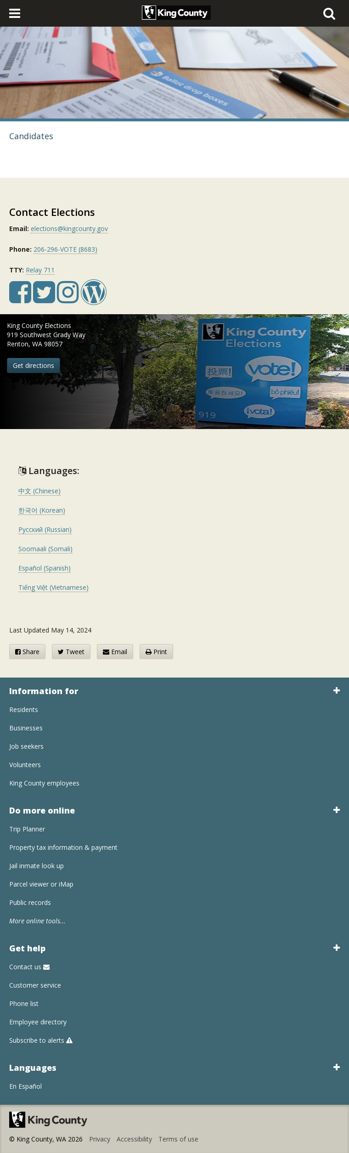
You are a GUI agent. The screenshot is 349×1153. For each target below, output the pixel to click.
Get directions (33, 365)
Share (27, 651)
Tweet (71, 651)
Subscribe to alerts (41, 1040)
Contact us (29, 966)
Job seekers (26, 746)
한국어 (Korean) (41, 510)
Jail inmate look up (36, 865)
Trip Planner (27, 829)
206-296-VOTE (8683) (65, 249)
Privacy (99, 1139)
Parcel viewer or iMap (41, 884)
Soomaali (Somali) (45, 548)
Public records (30, 902)
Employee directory (38, 1021)
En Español (25, 1086)
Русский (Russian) (45, 529)
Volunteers (25, 764)
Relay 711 (40, 270)
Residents (23, 709)
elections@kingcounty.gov (69, 228)
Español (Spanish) (44, 568)
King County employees (44, 783)
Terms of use (178, 1139)
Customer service (35, 985)
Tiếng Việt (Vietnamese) (53, 587)
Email (115, 651)
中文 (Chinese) (39, 490)
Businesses (26, 727)
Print (156, 651)
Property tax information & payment (63, 847)
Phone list (24, 1003)
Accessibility (134, 1139)
